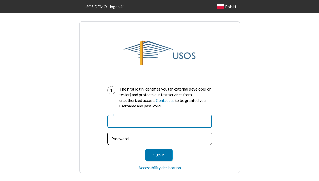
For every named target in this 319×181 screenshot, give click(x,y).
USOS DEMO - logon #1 (104, 6)
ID (113, 114)
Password (120, 138)
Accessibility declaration (159, 167)
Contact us (165, 100)
